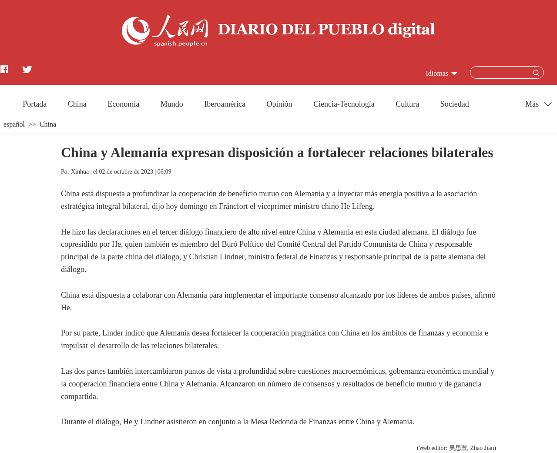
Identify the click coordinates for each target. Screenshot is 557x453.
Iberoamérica (224, 104)
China (77, 104)
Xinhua (80, 171)
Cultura (407, 104)
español (14, 124)
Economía (123, 104)
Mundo (172, 104)
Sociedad (454, 104)
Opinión (279, 104)
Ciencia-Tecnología (344, 104)
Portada (35, 104)
